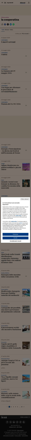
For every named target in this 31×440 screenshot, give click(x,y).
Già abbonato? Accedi (15, 241)
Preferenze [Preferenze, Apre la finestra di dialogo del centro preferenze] (15, 234)
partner (20, 222)
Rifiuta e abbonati (24, 199)
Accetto (15, 237)
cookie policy (18, 215)
